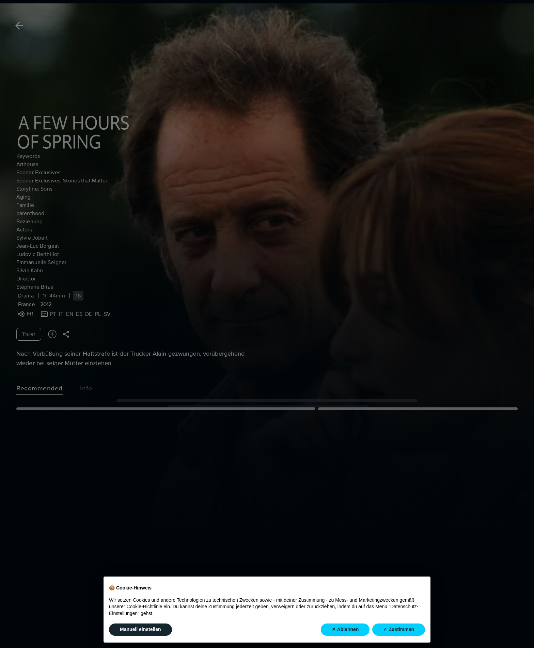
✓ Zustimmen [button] (398, 629)
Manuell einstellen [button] (140, 629)
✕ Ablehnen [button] (345, 629)
